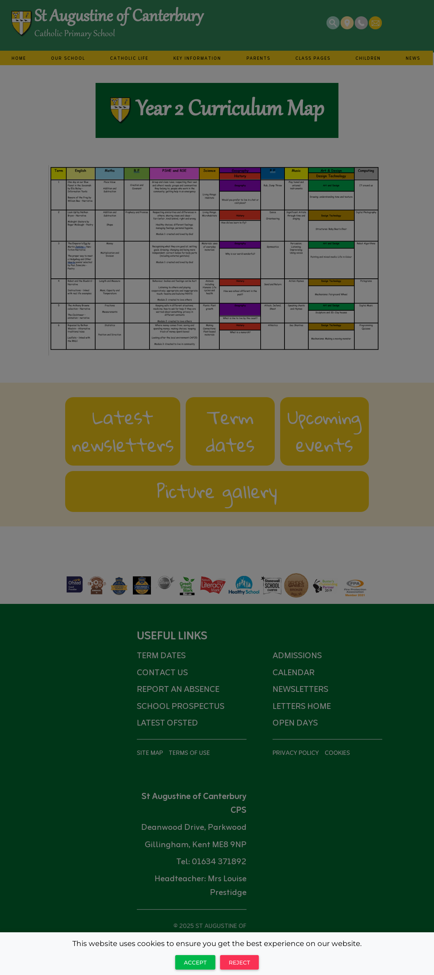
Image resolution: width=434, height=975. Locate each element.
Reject (239, 962)
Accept (195, 962)
